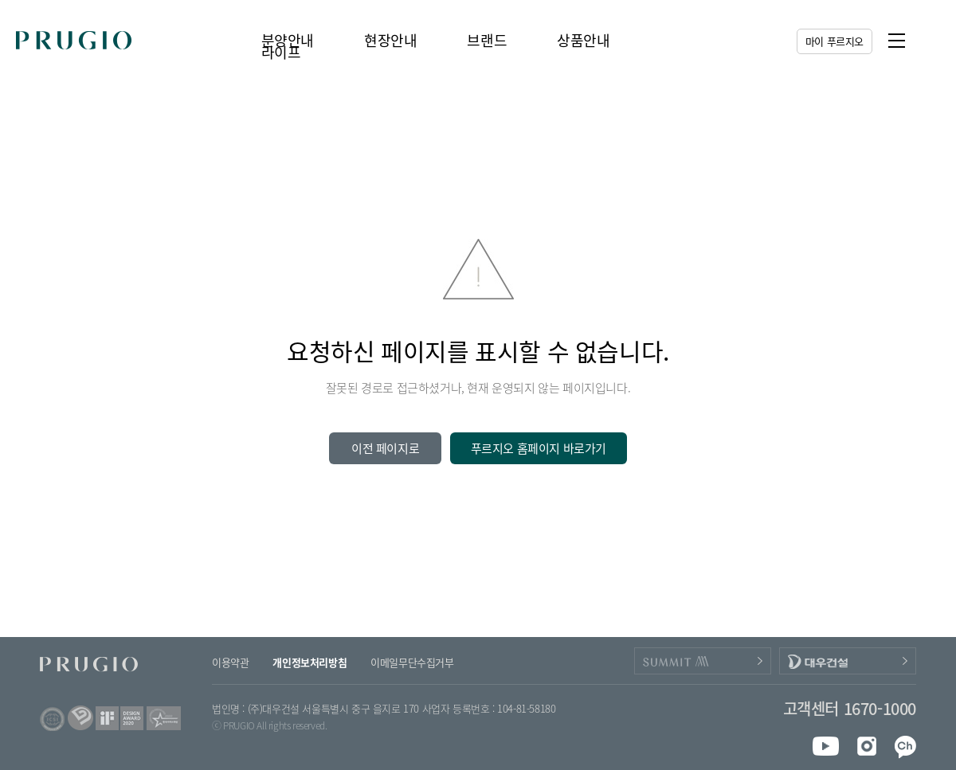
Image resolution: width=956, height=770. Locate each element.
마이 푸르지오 (834, 41)
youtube (826, 746)
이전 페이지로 (385, 448)
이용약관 (230, 662)
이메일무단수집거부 (411, 662)
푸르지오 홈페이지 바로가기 (538, 448)
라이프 (281, 52)
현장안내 (390, 40)
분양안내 (287, 40)
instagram (863, 746)
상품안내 (583, 40)
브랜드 (487, 40)
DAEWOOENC (847, 660)
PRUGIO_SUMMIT (702, 660)
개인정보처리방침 (309, 662)
